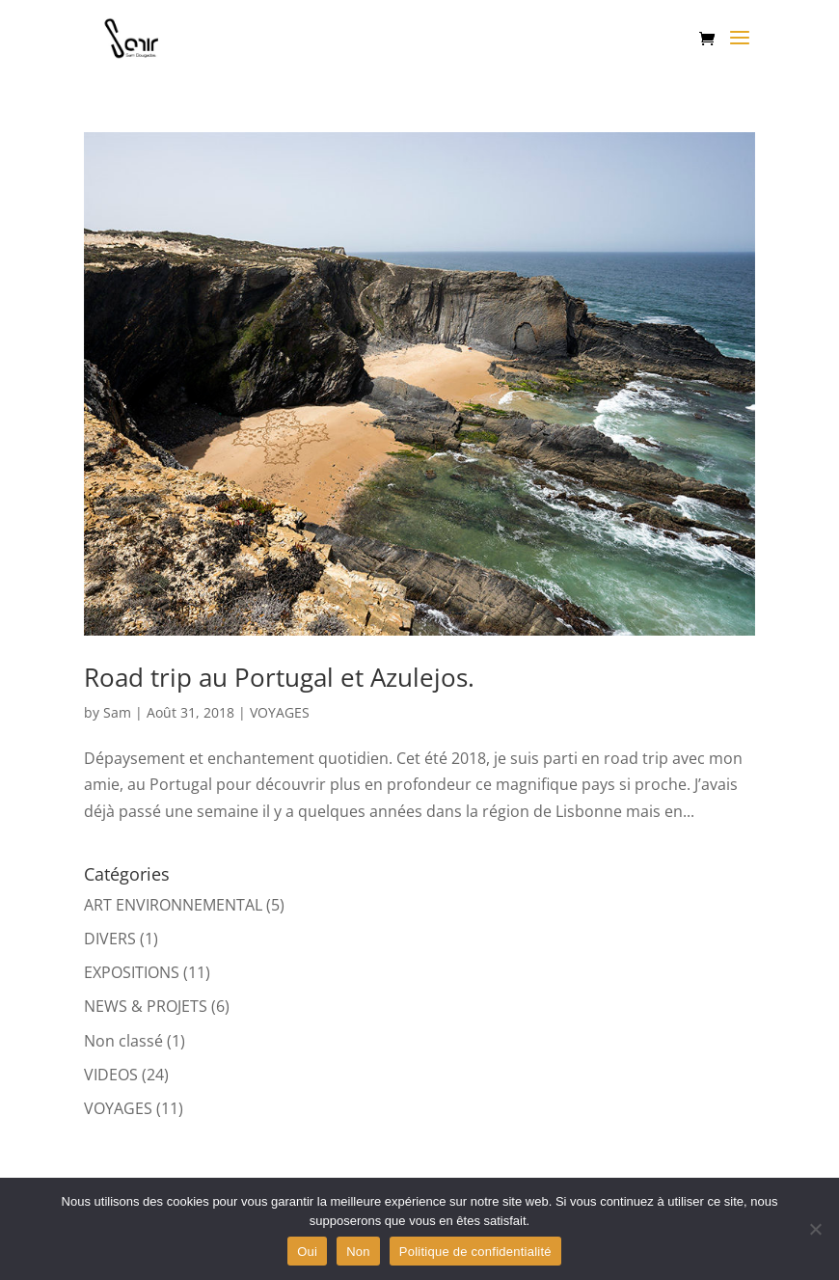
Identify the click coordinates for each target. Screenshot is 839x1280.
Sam (117, 712)
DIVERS (110, 938)
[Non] (815, 1229)
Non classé (123, 1040)
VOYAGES (280, 712)
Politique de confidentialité (475, 1251)
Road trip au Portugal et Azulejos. (279, 677)
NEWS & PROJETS (145, 1006)
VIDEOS (111, 1074)
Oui (307, 1251)
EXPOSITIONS (131, 972)
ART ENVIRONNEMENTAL (173, 904)
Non (358, 1251)
